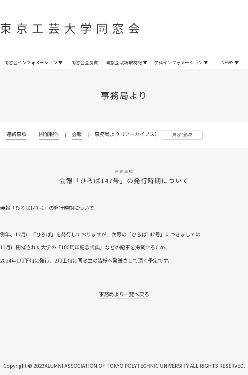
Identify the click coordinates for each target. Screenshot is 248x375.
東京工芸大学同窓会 (72, 28)
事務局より (124, 95)
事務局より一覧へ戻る (124, 294)
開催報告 (49, 134)
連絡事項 (16, 134)
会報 (77, 134)
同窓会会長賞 (84, 62)
